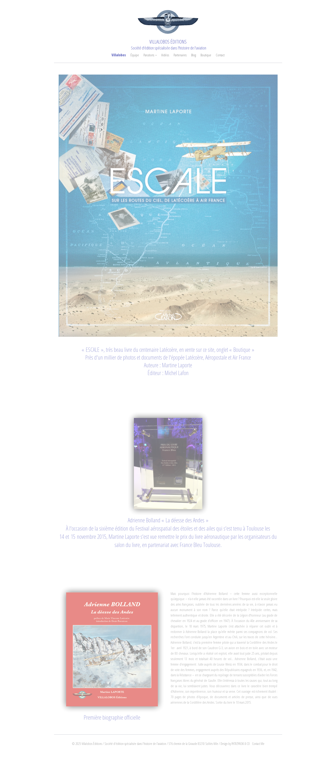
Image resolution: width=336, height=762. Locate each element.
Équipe (134, 55)
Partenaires (180, 55)
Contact (220, 55)
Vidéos (165, 55)
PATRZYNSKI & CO (241, 743)
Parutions (148, 55)
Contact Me (258, 743)
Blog (193, 55)
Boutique (206, 55)
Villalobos (119, 55)
